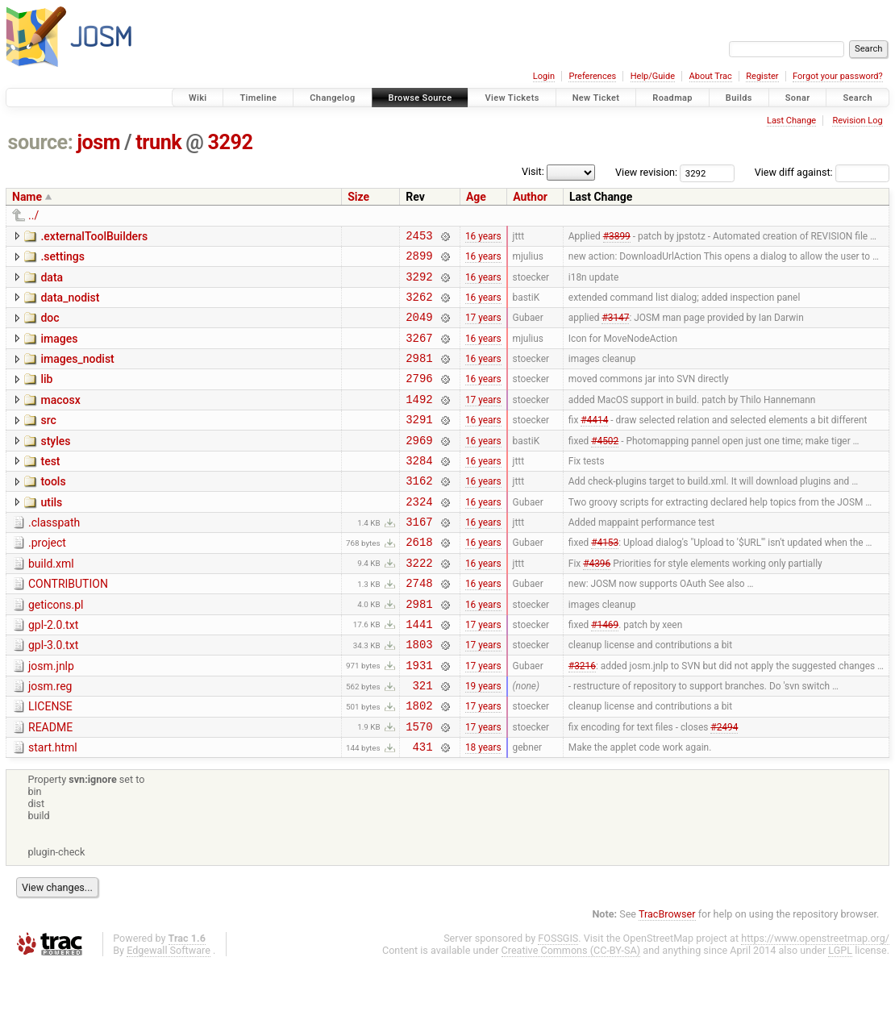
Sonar (797, 98)
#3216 (582, 717)
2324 (419, 535)
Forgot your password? (838, 76)
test (50, 487)
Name (27, 196)
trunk (158, 142)
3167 (419, 557)
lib (46, 395)
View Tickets (512, 98)
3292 (230, 142)
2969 (419, 466)
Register (762, 76)
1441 (419, 672)
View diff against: (822, 172)
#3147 (615, 329)
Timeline (258, 98)
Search (857, 98)
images (58, 350)
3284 (419, 489)
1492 (419, 420)
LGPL (840, 1013)
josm (98, 142)
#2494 (724, 786)
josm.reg (50, 739)
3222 (419, 603)
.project (47, 578)
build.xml (51, 602)
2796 (419, 397)
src (48, 441)
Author (530, 196)
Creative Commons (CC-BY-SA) (571, 1013)
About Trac (710, 76)
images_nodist (77, 373)
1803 (419, 694)
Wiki (198, 98)
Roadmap (672, 98)
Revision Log (857, 120)
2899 (419, 260)
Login (544, 76)
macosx (60, 419)
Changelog (332, 98)
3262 (419, 306)
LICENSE (50, 761)
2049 (419, 328)
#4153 (604, 580)
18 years (483, 809)
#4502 (604, 466)
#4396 (596, 603)
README (50, 785)
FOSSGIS (558, 1001)
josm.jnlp (51, 716)
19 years (483, 741)
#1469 (604, 671)
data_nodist (69, 304)
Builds (739, 98)
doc (49, 327)
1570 (419, 786)
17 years (483, 329)
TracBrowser (667, 977)
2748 (419, 626)
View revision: (646, 172)
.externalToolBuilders (94, 236)
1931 (419, 718)
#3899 (617, 237)
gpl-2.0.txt (53, 670)
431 (423, 809)
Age (476, 196)
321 (423, 740)
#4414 (594, 443)
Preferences (592, 76)
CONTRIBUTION (68, 624)
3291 (419, 443)
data (51, 282)
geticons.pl (56, 648)
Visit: (533, 171)
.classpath (54, 556)
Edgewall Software (168, 1013)
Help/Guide (653, 76)
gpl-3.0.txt (53, 693)
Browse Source (420, 98)
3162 (419, 511)
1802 (419, 763)
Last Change (791, 120)
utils (51, 533)
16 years (483, 237)
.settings (62, 258)
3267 (419, 352)
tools (52, 510)
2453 (419, 237)
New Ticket (596, 98)
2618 (419, 580)
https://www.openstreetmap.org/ (815, 1001)
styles (55, 465)
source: (40, 142)
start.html (52, 807)
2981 (419, 374)
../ (33, 215)
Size (358, 196)
